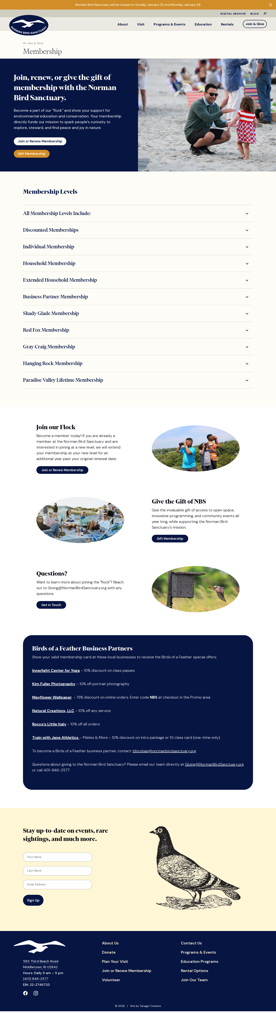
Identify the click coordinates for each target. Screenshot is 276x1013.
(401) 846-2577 (35, 980)
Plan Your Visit (115, 963)
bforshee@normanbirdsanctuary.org (164, 752)
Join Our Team (194, 981)
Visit (141, 24)
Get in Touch (51, 607)
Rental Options (194, 972)
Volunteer (111, 981)
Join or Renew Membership (43, 140)
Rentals (227, 24)
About (122, 24)
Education (203, 24)
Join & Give (255, 24)
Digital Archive (233, 13)
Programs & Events (170, 24)
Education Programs (199, 963)
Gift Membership (34, 154)
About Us (110, 945)
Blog (255, 13)
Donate (109, 954)
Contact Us (191, 945)
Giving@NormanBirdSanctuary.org (214, 766)
